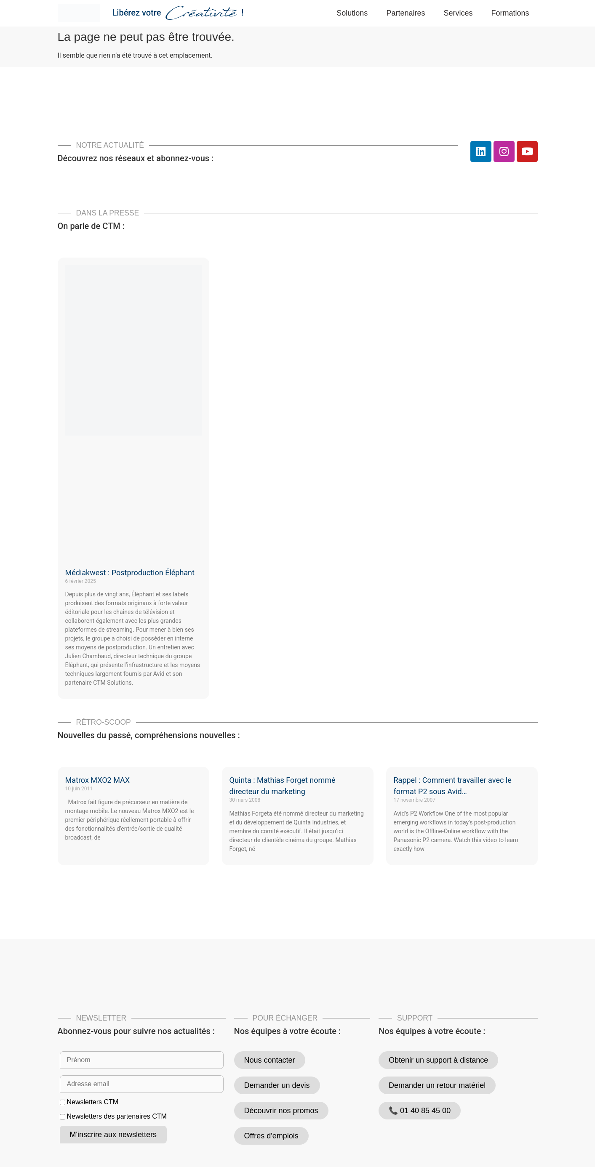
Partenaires (405, 13)
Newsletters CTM (92, 1102)
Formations (510, 13)
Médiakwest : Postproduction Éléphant (130, 572)
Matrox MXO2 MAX (97, 780)
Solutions (352, 13)
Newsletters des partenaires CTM (116, 1116)
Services (457, 13)
